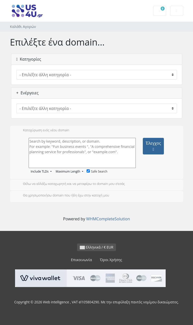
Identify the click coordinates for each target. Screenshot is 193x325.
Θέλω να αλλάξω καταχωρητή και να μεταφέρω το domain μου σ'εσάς (70, 184)
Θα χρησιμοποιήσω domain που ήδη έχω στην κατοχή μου (62, 195)
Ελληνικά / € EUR (96, 247)
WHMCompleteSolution (108, 219)
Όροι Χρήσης (111, 259)
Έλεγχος (153, 145)
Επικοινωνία (81, 259)
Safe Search (97, 171)
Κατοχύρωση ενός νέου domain (42, 130)
